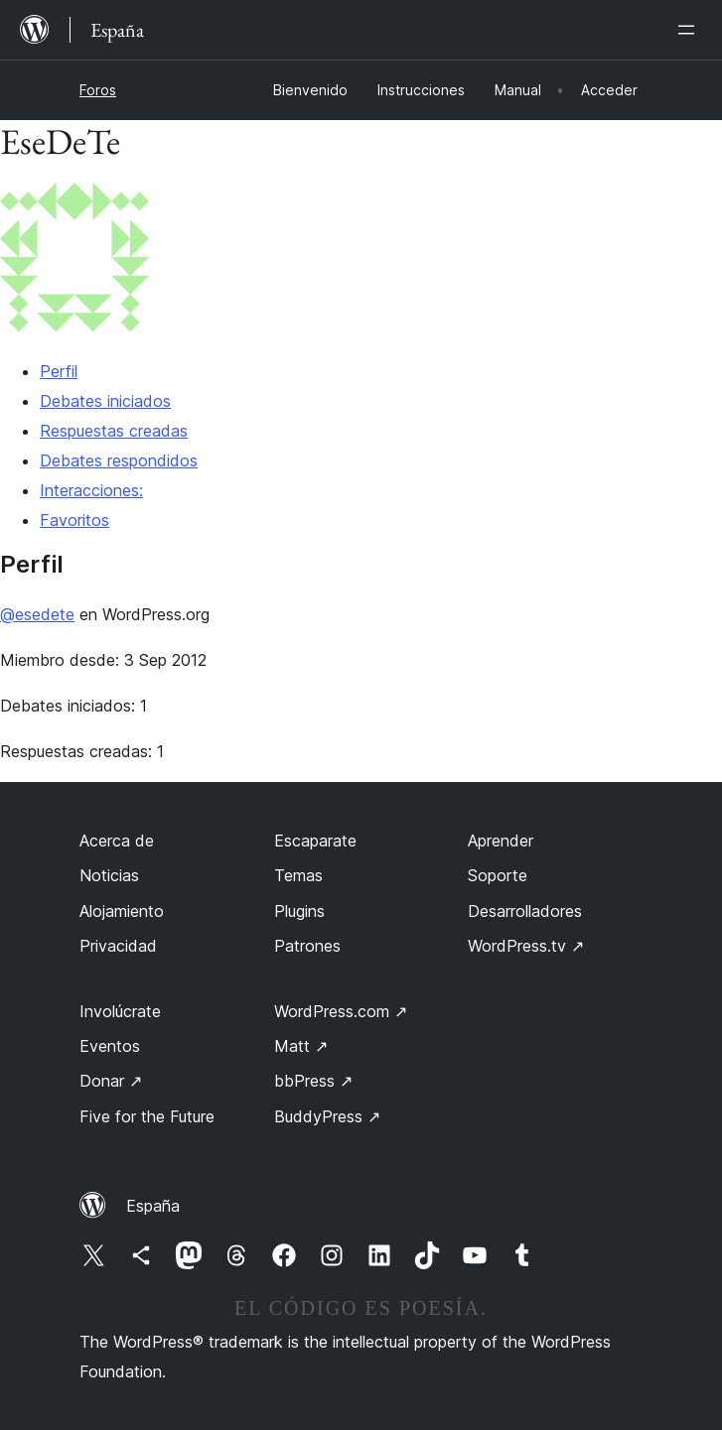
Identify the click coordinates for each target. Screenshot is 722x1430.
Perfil (58, 371)
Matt (301, 1046)
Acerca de (116, 840)
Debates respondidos (119, 460)
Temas (298, 875)
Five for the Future (147, 1116)
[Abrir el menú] (690, 30)
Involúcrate (120, 1011)
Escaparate (315, 840)
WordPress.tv (526, 946)
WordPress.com (340, 1011)
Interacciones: (91, 490)
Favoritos (74, 520)
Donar (110, 1081)
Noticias (109, 875)
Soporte (497, 875)
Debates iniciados (105, 401)
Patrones (307, 946)
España (153, 1206)
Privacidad (118, 946)
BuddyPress (327, 1116)
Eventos (109, 1046)
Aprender (500, 840)
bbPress (313, 1081)
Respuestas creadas (114, 431)
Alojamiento (121, 911)
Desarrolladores (525, 911)
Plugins (299, 911)
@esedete (37, 614)
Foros (97, 89)
